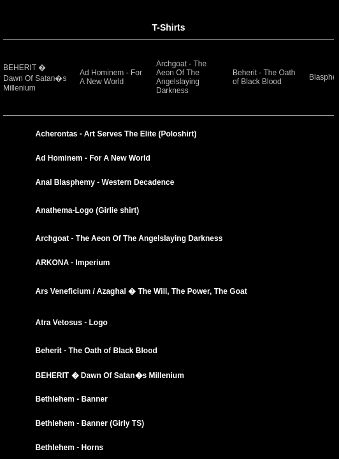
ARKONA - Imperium (73, 262)
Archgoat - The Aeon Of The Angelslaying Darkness (181, 77)
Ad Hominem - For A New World (111, 77)
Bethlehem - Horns (70, 447)
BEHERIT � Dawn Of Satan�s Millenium (34, 77)
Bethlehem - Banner (72, 399)
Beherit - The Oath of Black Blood (264, 77)
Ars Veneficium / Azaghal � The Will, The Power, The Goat (141, 291)
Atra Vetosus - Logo (72, 322)
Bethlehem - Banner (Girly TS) (90, 423)
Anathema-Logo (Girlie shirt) (88, 210)
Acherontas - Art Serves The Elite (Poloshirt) (116, 133)
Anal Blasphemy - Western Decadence (105, 182)
